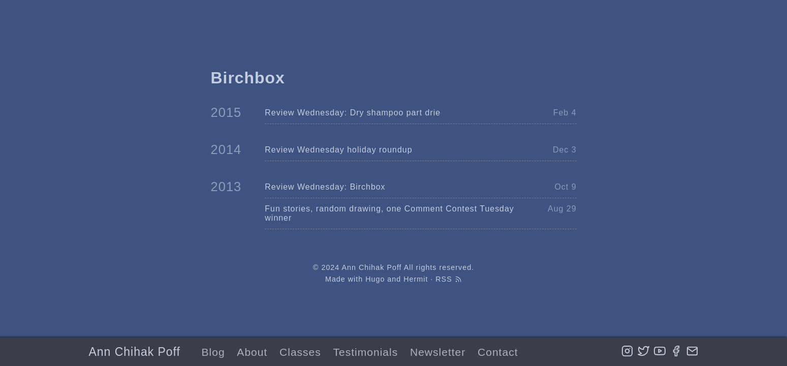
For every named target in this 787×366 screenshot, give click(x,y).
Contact (498, 352)
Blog (213, 352)
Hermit (415, 279)
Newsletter (437, 352)
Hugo (375, 279)
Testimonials (365, 352)
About (252, 352)
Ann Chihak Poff (134, 351)
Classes (300, 352)
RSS (448, 279)
